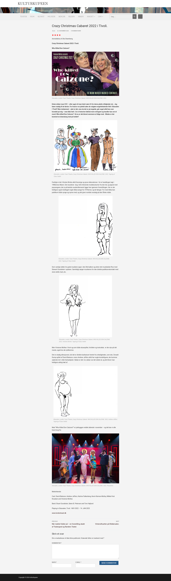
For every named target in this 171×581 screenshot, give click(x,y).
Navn (54, 562)
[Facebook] (140, 16)
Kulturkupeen (33, 3)
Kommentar (57, 543)
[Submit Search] (134, 16)
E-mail (78, 562)
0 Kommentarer (76, 30)
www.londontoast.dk (59, 513)
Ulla (53, 30)
